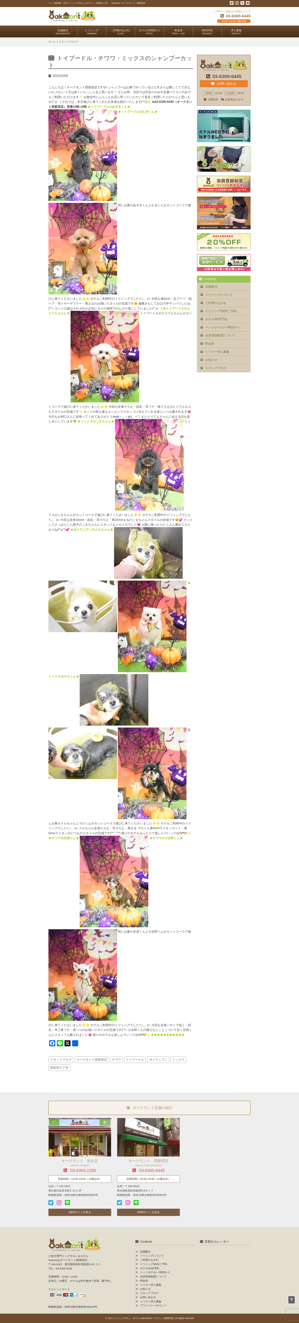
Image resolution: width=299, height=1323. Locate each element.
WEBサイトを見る (80, 1212)
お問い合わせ (223, 83)
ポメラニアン (158, 1059)
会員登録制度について (220, 335)
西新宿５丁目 (59, 1067)
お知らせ (211, 359)
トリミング (91, 32)
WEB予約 (207, 32)
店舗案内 (63, 32)
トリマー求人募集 (217, 351)
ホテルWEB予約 (216, 319)
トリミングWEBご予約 (220, 311)
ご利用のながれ (120, 32)
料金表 (178, 32)
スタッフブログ (61, 1059)
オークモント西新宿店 (91, 1059)
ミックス (178, 1059)
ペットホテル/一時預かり (222, 327)
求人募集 (236, 32)
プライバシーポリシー (153, 1305)
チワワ (116, 1059)
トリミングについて (219, 294)
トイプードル (135, 1059)
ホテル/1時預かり (149, 32)
